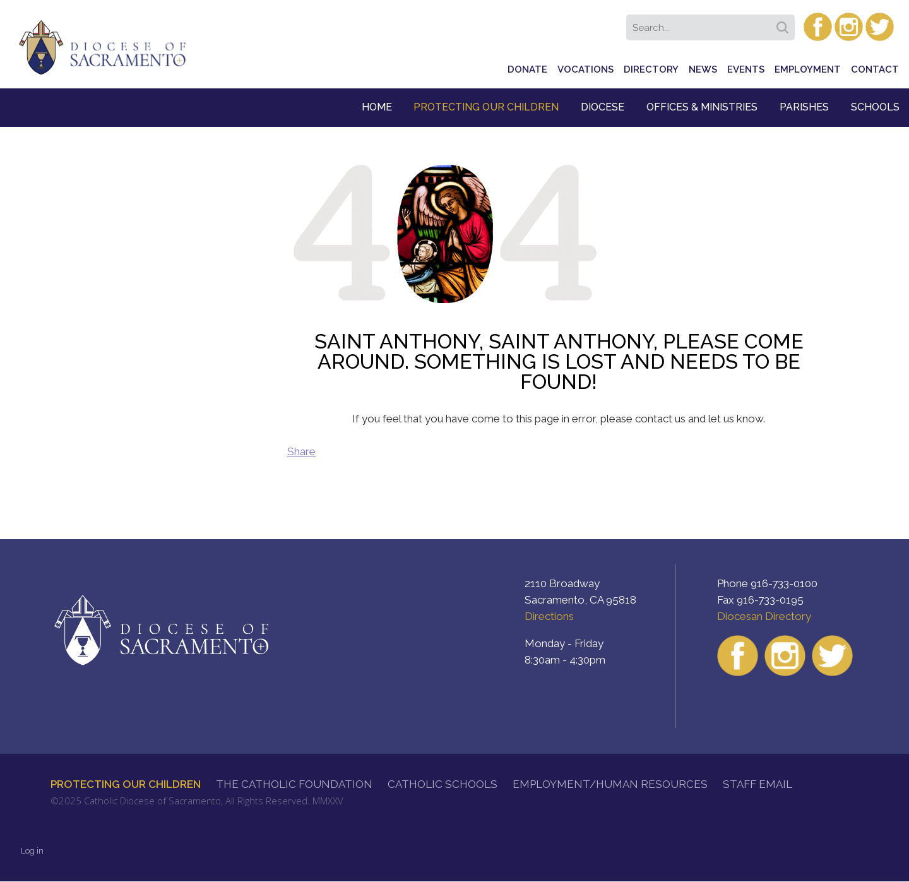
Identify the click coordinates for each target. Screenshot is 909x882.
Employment (808, 69)
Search (785, 23)
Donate (527, 69)
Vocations (585, 69)
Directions (549, 616)
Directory (651, 69)
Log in (32, 850)
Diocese (602, 107)
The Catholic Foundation (294, 784)
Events (745, 69)
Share (301, 451)
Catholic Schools (442, 784)
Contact (875, 69)
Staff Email (757, 784)
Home (377, 107)
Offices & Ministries (702, 107)
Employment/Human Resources (610, 784)
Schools (875, 107)
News (703, 69)
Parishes (804, 107)
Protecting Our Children (486, 107)
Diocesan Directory (764, 616)
